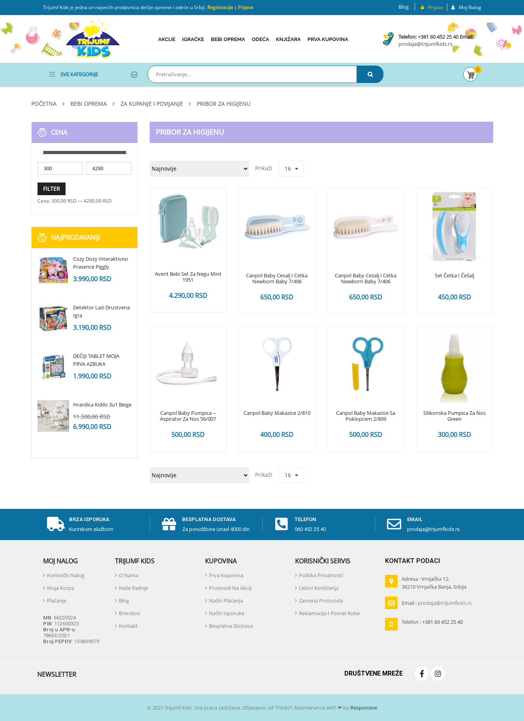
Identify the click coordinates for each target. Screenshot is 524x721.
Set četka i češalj (454, 276)
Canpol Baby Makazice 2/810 (277, 413)
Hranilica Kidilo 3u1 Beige (102, 404)
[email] (394, 524)
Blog (403, 6)
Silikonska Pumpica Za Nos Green (454, 416)
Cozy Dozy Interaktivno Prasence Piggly (100, 262)
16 (288, 168)
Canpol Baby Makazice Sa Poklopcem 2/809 (365, 416)
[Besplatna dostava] (169, 524)
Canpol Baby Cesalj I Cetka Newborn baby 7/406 (277, 279)
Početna (43, 103)
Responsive (363, 707)
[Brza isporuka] (56, 524)
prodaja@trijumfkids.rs (425, 43)
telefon (305, 519)
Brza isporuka (89, 519)
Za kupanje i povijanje (151, 103)
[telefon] (281, 524)
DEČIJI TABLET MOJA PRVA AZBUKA (96, 359)
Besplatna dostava (209, 519)
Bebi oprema (88, 103)
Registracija (219, 7)
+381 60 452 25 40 (438, 36)
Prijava (245, 7)
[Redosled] (199, 169)
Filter (51, 188)
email (415, 519)
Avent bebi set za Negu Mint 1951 (188, 277)
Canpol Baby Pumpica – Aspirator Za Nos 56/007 (188, 416)
